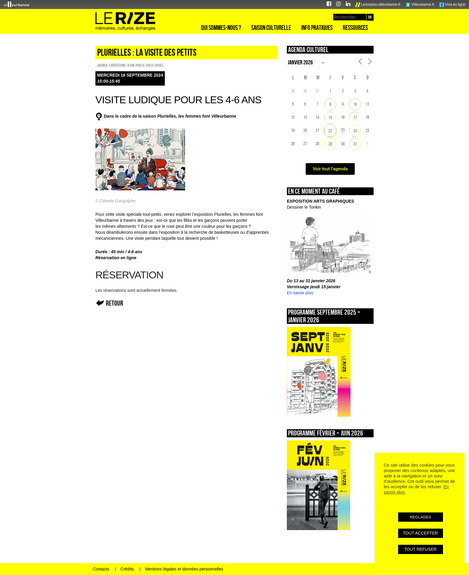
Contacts (101, 569)
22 (330, 130)
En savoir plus (300, 292)
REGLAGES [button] (420, 517)
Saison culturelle (271, 27)
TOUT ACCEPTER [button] (420, 533)
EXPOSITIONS (117, 65)
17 (355, 117)
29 (330, 143)
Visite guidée (155, 65)
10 (355, 104)
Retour (114, 303)
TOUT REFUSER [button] (420, 549)
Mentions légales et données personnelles (184, 569)
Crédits (127, 569)
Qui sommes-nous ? (221, 27)
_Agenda (101, 65)
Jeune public (135, 65)
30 (343, 143)
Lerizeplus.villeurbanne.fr (378, 4)
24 (355, 130)
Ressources (355, 27)
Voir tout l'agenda (330, 169)
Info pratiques (317, 27)
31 (355, 143)
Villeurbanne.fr (420, 4)
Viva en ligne (452, 4)
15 (330, 117)
